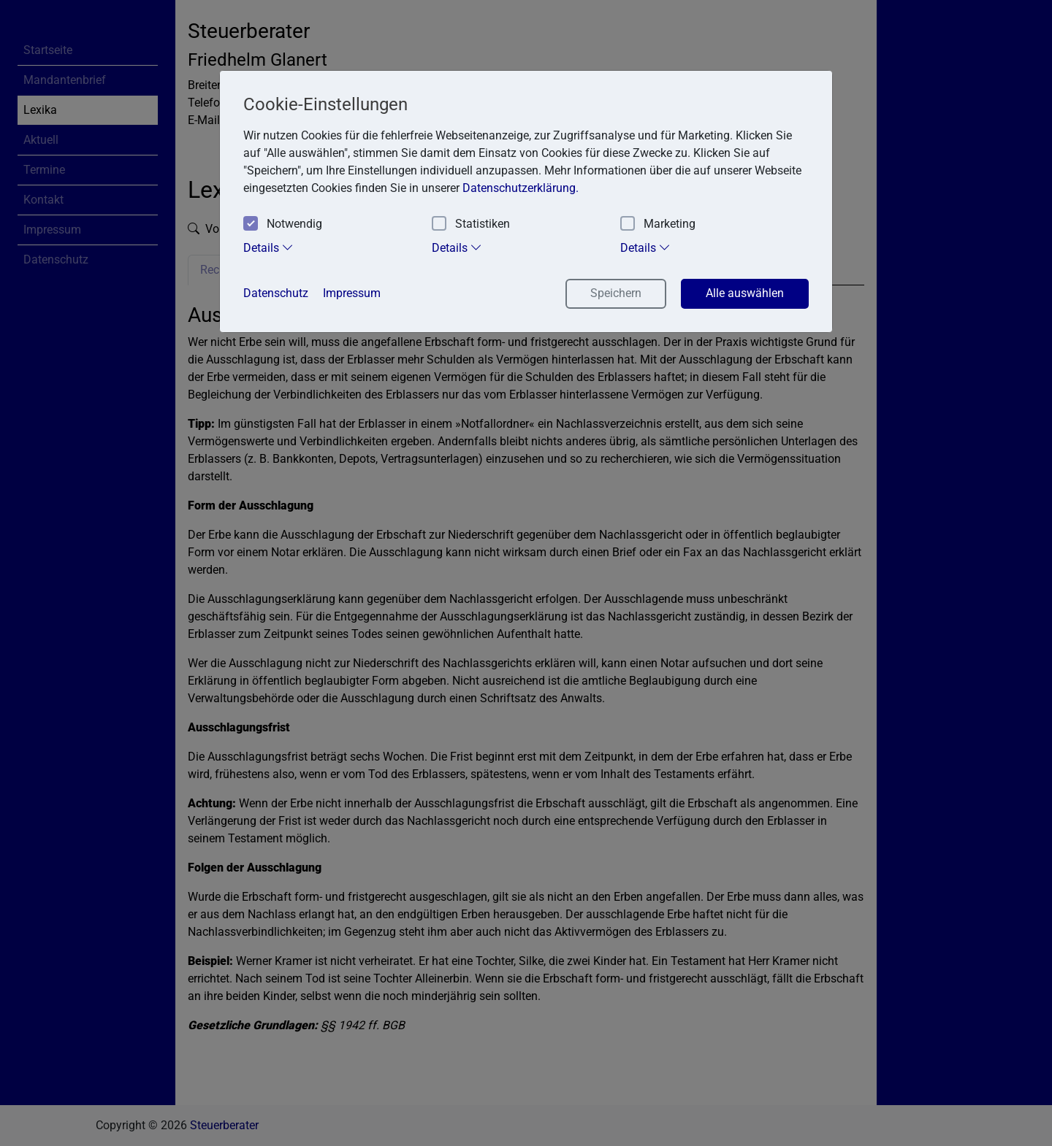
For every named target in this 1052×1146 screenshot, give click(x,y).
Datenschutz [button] (275, 293)
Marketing (657, 224)
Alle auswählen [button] (745, 293)
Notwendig (282, 224)
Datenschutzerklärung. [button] (520, 188)
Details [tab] (268, 247)
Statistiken (471, 224)
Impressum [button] (352, 293)
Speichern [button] (615, 293)
